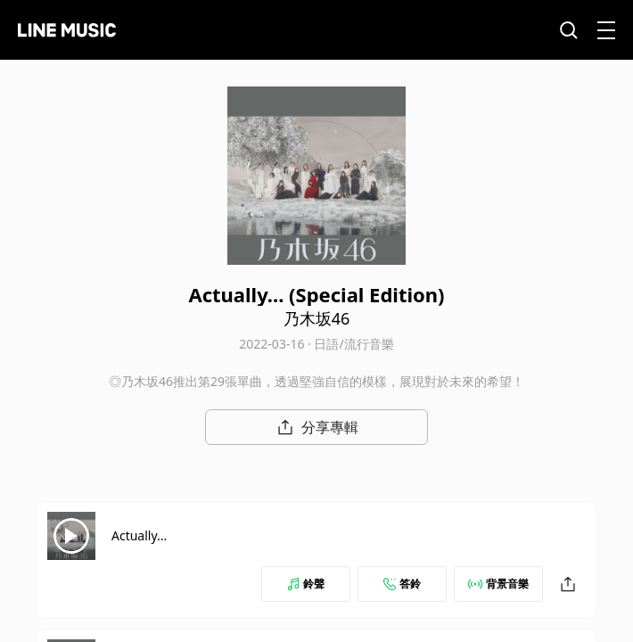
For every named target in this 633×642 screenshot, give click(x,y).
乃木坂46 (317, 318)
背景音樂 (498, 583)
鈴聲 (306, 583)
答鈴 (402, 583)
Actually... (139, 535)
